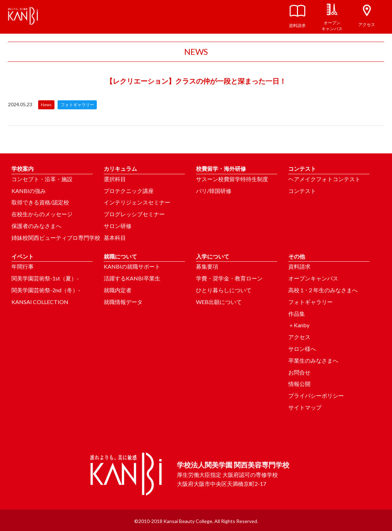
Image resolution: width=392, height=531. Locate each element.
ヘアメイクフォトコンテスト (324, 179)
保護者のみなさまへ (36, 225)
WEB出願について (219, 301)
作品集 (296, 313)
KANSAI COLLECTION (39, 301)
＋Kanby (298, 325)
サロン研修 (117, 225)
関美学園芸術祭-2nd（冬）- (45, 290)
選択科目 (115, 179)
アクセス (299, 337)
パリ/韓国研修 (213, 190)
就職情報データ (123, 301)
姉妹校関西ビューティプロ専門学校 (55, 237)
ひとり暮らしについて (224, 290)
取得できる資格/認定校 (40, 202)
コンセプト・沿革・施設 (42, 179)
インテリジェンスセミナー (137, 202)
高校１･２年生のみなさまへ (323, 290)
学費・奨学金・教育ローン (229, 278)
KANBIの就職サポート (132, 266)
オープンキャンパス (313, 278)
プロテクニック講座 (129, 190)
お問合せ (299, 372)
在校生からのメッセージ (42, 214)
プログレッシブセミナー (134, 214)
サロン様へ (302, 348)
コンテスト (302, 190)
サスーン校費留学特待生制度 (232, 179)
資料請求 (299, 266)
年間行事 (22, 266)
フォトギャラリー (310, 301)
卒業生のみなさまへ (313, 360)
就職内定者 (117, 290)
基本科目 (115, 237)
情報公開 (299, 383)
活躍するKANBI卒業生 (132, 278)
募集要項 (207, 266)
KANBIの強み (28, 190)
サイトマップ (305, 407)
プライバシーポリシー (316, 395)
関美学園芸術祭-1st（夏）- (45, 278)
